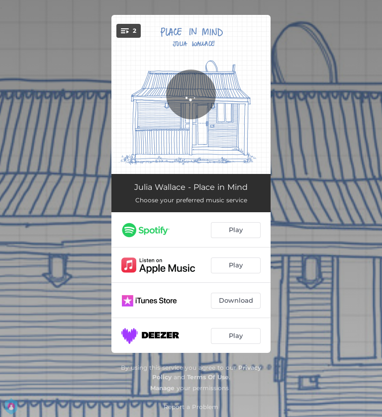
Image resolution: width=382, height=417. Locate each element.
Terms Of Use (208, 377)
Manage (162, 388)
